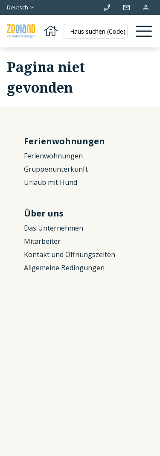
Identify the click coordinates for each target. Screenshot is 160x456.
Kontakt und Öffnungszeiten (69, 254)
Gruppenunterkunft (56, 169)
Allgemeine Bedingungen (64, 267)
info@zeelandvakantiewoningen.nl (126, 7)
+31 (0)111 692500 (107, 7)
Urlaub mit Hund (50, 182)
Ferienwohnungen (53, 156)
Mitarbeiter (42, 241)
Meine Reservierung (146, 7)
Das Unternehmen (53, 228)
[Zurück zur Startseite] (33, 31)
